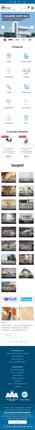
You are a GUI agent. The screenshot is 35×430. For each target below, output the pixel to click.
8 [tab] (27, 342)
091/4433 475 (19, 359)
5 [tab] (19, 342)
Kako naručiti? (17, 375)
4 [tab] (16, 342)
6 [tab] (22, 342)
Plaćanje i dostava (17, 378)
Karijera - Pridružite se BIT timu (17, 383)
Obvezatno (9, 426)
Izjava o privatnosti (17, 372)
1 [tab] (8, 342)
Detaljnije (8, 335)
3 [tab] (13, 342)
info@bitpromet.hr (20, 362)
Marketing (29, 426)
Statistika (19, 426)
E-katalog (17, 386)
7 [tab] (24, 342)
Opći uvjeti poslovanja (17, 369)
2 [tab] (10, 342)
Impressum (17, 381)
